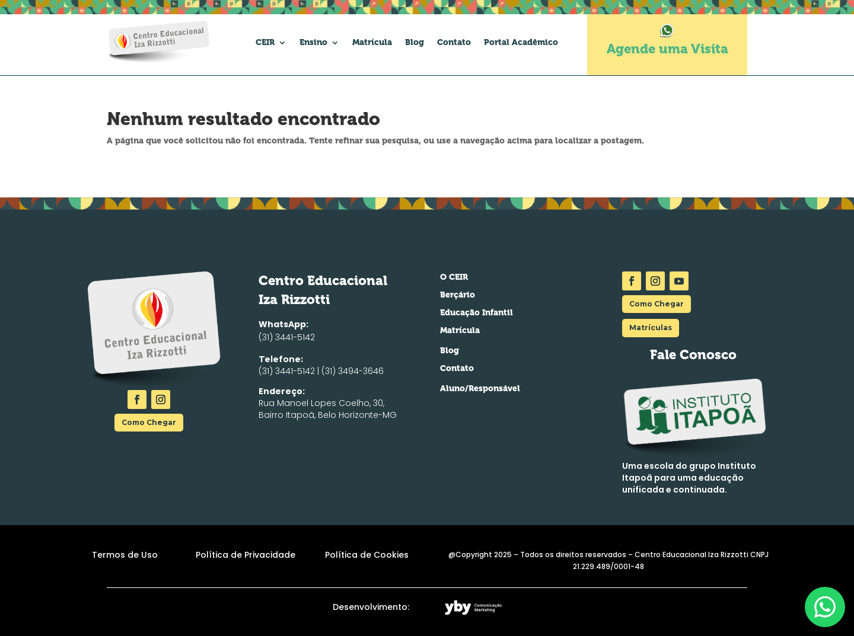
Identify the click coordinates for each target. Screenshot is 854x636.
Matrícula (372, 42)
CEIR (265, 42)
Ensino (313, 42)
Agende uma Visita (667, 49)
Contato (454, 42)
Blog (414, 42)
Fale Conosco (693, 355)
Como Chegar (149, 422)
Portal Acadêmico (521, 42)
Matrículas (650, 327)
